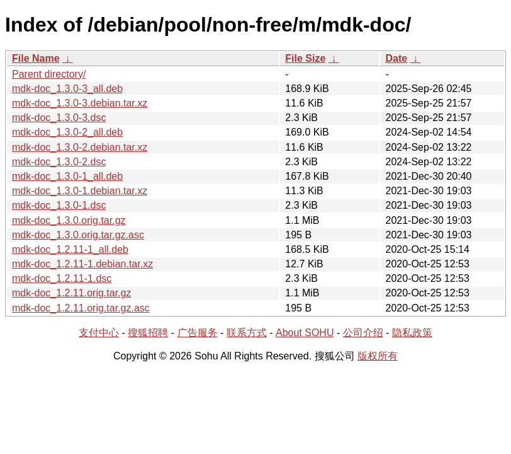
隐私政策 (412, 332)
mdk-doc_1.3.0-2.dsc (59, 161)
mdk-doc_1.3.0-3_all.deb (67, 88)
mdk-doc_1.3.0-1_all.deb (67, 176)
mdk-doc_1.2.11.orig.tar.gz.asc (81, 308)
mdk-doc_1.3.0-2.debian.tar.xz (79, 147)
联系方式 (247, 332)
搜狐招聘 (148, 332)
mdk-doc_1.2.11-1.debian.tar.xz (82, 264)
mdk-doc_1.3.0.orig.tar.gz (69, 220)
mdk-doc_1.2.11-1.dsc (61, 278)
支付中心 (99, 332)
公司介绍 (363, 332)
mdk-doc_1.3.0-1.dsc (59, 205)
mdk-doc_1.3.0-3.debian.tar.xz (79, 103)
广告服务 (197, 332)
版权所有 (377, 356)
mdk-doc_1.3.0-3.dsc (59, 117)
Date (396, 58)
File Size (305, 58)
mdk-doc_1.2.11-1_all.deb (70, 249)
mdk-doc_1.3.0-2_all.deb (67, 132)
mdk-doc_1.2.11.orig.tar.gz (71, 293)
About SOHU (305, 332)
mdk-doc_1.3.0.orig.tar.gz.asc (78, 235)
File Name (36, 58)
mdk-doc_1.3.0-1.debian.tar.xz (79, 190)
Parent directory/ (49, 74)
